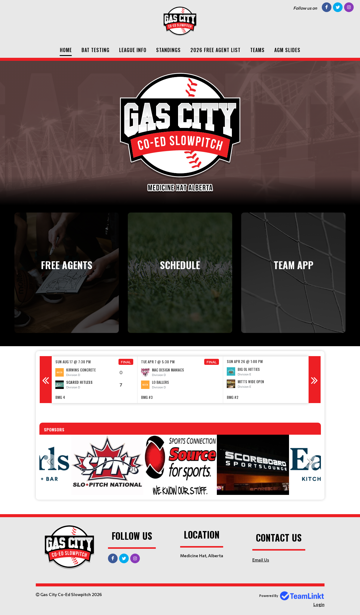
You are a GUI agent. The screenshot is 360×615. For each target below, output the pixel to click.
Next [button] (315, 379)
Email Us (260, 559)
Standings (168, 50)
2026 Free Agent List (215, 50)
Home (66, 50)
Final (126, 362)
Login (319, 604)
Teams (257, 50)
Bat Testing (95, 50)
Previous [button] (46, 379)
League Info (132, 50)
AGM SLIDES (287, 50)
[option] (94, 379)
